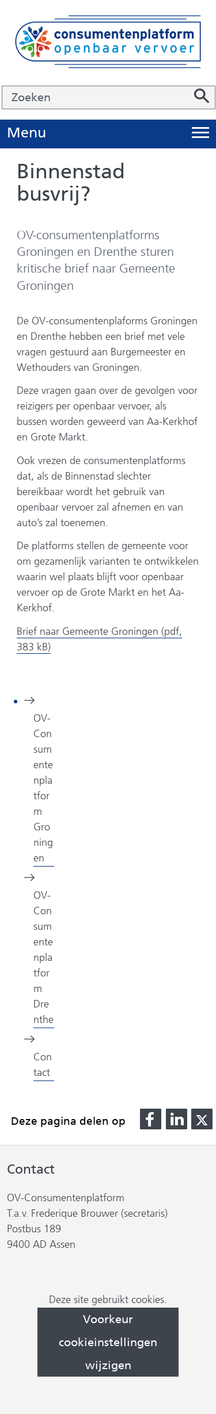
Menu (26, 133)
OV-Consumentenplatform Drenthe (43, 957)
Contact (42, 1065)
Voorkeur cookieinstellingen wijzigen (108, 1342)
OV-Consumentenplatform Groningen (43, 788)
